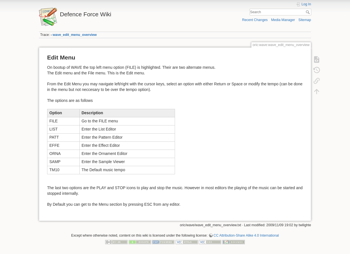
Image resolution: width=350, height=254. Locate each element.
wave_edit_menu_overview (75, 35)
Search (308, 12)
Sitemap (304, 20)
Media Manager (283, 20)
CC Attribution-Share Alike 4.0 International (246, 235)
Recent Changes (255, 20)
